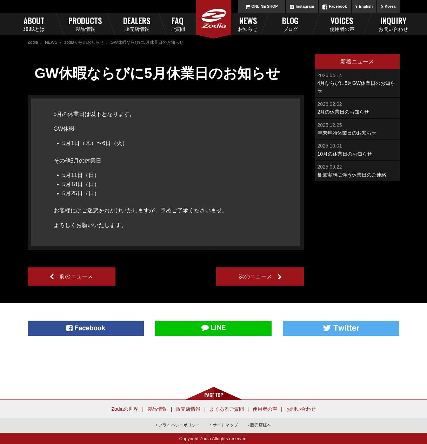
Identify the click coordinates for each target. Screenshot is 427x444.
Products (85, 23)
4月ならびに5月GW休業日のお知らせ (357, 82)
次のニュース (255, 276)
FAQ (189, 23)
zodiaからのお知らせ (84, 42)
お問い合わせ (301, 409)
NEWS (51, 42)
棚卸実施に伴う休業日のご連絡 (357, 170)
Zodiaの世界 (124, 409)
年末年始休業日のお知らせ (357, 128)
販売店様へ (260, 425)
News (238, 23)
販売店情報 (188, 409)
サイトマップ (225, 425)
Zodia (33, 42)
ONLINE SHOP (264, 6)
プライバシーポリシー (179, 425)
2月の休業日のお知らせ (357, 107)
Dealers (136, 23)
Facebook (338, 6)
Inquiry (393, 23)
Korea (390, 6)
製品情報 (157, 409)
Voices (342, 23)
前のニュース (76, 276)
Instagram (305, 6)
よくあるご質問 (226, 409)
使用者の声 (265, 409)
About (34, 23)
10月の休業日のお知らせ (357, 149)
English (366, 6)
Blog (290, 23)
